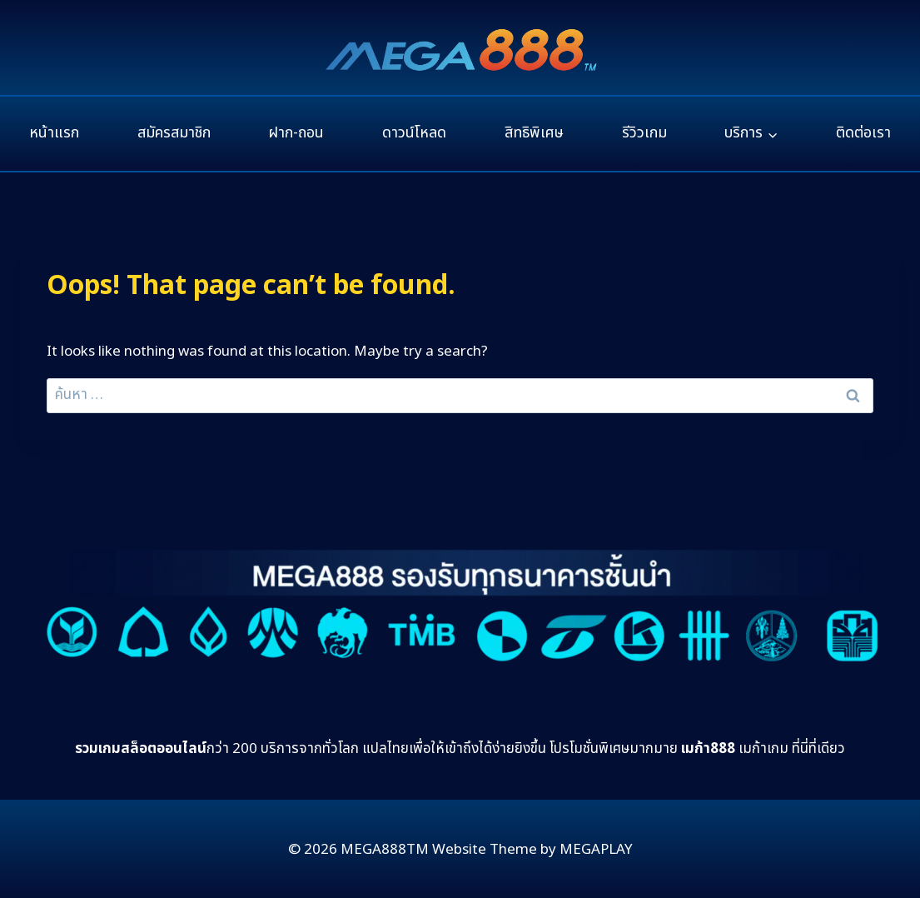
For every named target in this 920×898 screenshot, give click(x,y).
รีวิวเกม (644, 133)
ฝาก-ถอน (296, 133)
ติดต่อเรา (863, 133)
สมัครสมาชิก (174, 133)
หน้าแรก (54, 133)
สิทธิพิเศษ (534, 133)
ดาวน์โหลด (414, 133)
